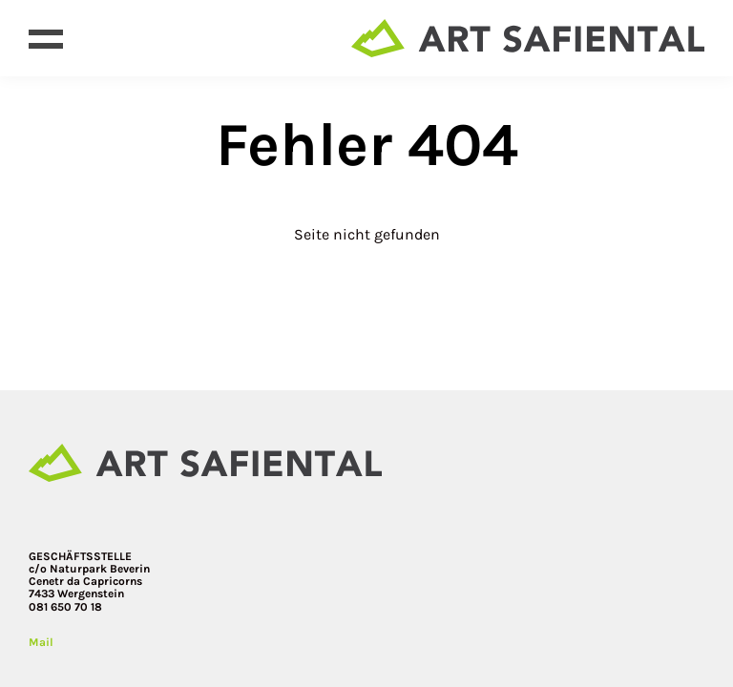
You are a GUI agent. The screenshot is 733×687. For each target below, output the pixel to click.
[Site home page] (527, 38)
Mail (41, 642)
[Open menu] (46, 38)
